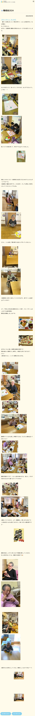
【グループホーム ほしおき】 (8, 19)
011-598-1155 (16, 713)
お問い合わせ (5, 713)
